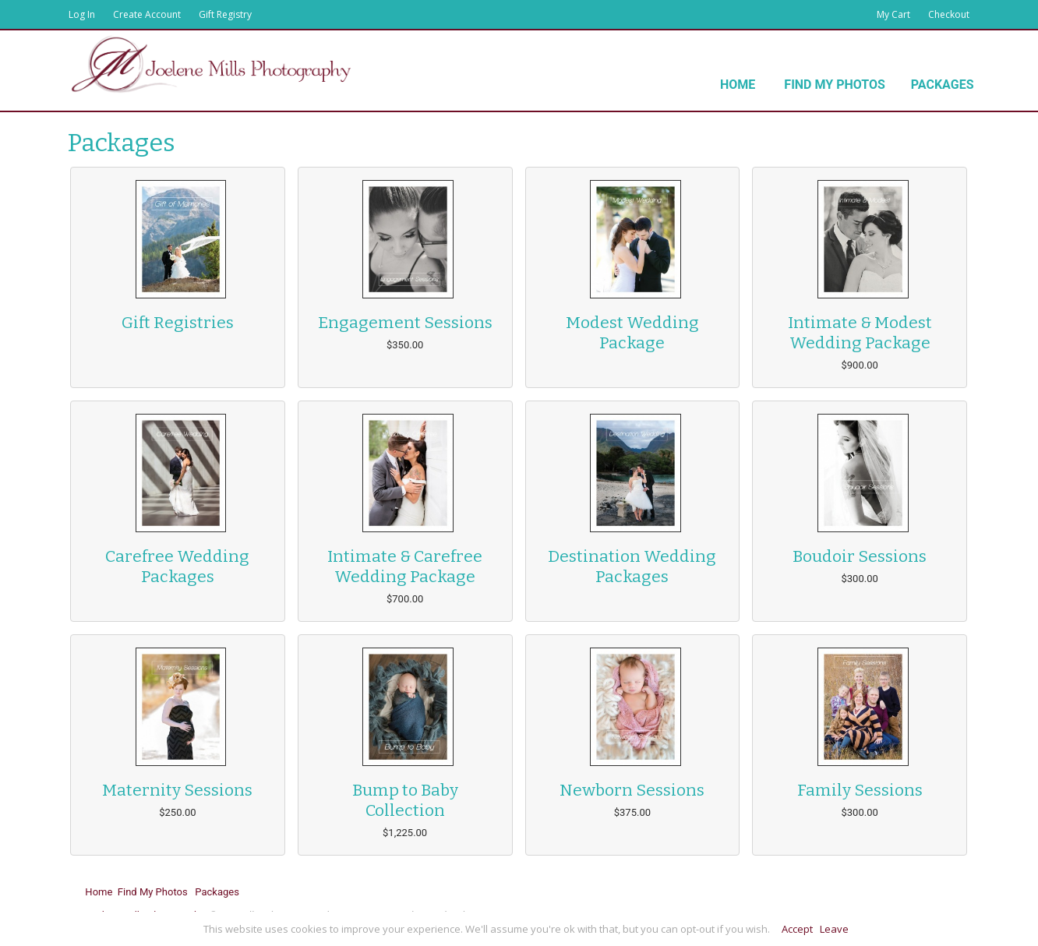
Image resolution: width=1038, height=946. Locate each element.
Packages (942, 84)
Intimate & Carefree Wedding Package (404, 566)
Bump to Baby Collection (405, 800)
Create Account (147, 14)
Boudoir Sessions (860, 556)
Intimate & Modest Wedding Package (860, 332)
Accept (797, 929)
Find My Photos (834, 84)
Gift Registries (178, 322)
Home (737, 84)
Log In (82, 14)
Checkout (948, 14)
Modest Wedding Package (632, 332)
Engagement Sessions (405, 322)
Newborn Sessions (632, 790)
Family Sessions (860, 790)
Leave (834, 929)
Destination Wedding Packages (632, 566)
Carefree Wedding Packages (177, 566)
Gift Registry (225, 14)
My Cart (895, 14)
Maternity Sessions (177, 790)
